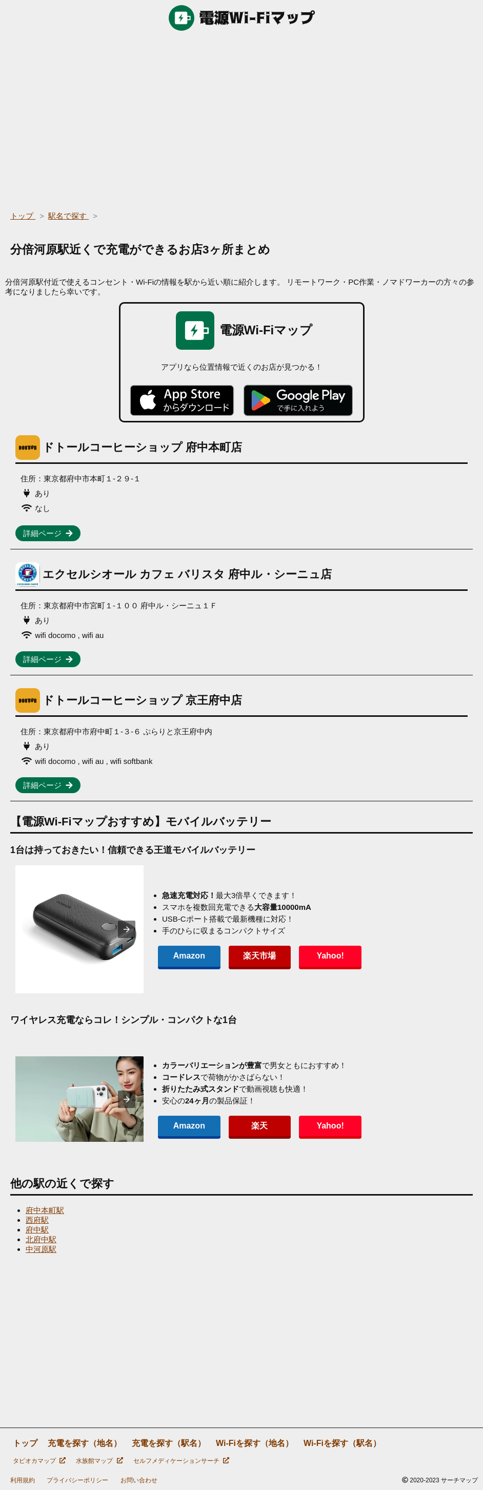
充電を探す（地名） (85, 1443)
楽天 (258, 1125)
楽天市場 (258, 955)
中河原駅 (41, 1249)
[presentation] (126, 929)
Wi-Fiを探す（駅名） (342, 1443)
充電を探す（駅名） (169, 1443)
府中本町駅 (45, 1210)
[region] (241, 118)
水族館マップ (99, 1460)
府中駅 (37, 1229)
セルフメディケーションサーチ (181, 1460)
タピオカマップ (39, 1460)
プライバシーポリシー (77, 1480)
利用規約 (22, 1480)
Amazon (189, 955)
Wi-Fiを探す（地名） (254, 1443)
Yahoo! (327, 955)
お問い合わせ (138, 1480)
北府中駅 (41, 1239)
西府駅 (37, 1220)
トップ (25, 1443)
